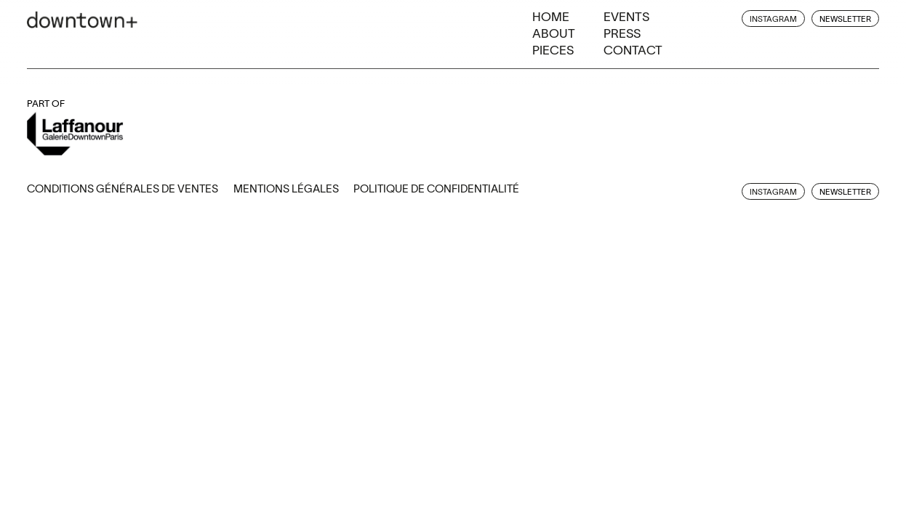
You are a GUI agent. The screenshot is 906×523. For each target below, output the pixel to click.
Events (626, 16)
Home (550, 16)
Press (622, 33)
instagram (773, 19)
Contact (633, 50)
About (553, 33)
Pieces (553, 50)
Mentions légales (286, 188)
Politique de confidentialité (436, 188)
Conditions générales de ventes (122, 188)
